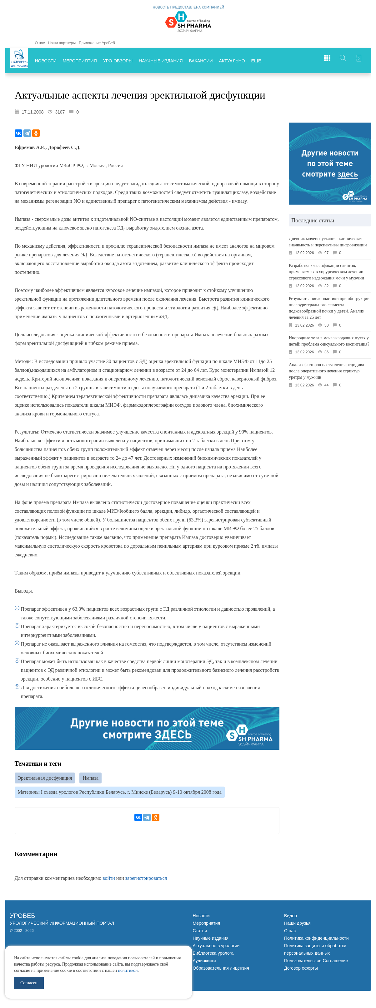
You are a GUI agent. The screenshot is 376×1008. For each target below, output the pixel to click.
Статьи (200, 932)
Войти (358, 60)
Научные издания (161, 60)
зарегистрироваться (146, 879)
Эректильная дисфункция (45, 778)
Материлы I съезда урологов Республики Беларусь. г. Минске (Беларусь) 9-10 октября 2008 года (120, 793)
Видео (290, 917)
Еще (256, 60)
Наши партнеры (62, 43)
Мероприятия (80, 60)
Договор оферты (301, 969)
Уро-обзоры (118, 60)
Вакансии (201, 60)
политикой (128, 970)
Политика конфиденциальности (316, 939)
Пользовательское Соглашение (316, 962)
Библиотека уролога (213, 954)
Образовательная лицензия (221, 969)
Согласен (29, 983)
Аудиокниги (204, 962)
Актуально (232, 60)
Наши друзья (297, 924)
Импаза (90, 778)
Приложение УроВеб (97, 43)
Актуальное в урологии (216, 947)
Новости (46, 60)
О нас (40, 43)
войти (109, 879)
